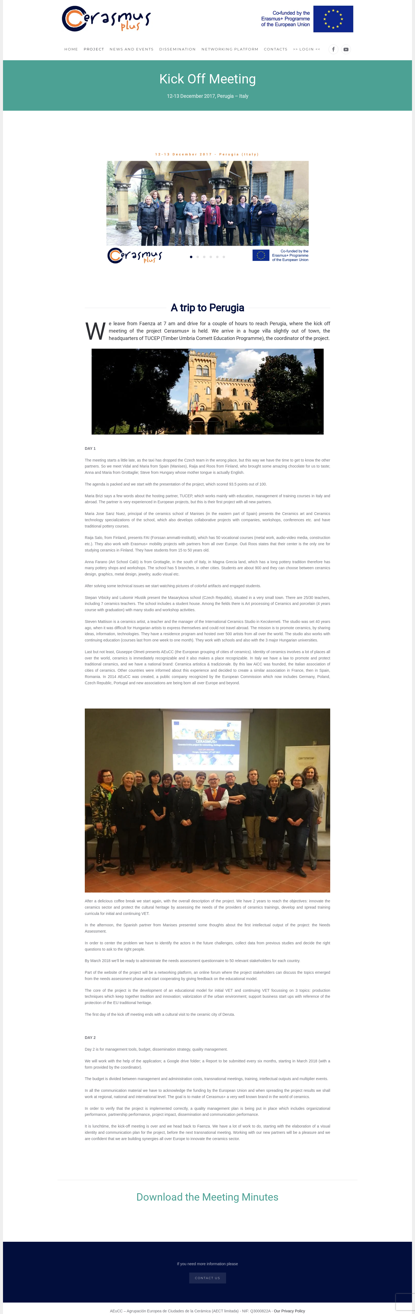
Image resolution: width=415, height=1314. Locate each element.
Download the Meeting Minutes (207, 1197)
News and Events (132, 49)
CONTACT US (207, 1278)
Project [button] (94, 49)
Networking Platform (230, 49)
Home (71, 49)
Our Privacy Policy (289, 1311)
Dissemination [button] (177, 49)
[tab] (191, 257)
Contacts (276, 49)
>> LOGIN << (306, 49)
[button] (115, 206)
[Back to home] (207, 19)
